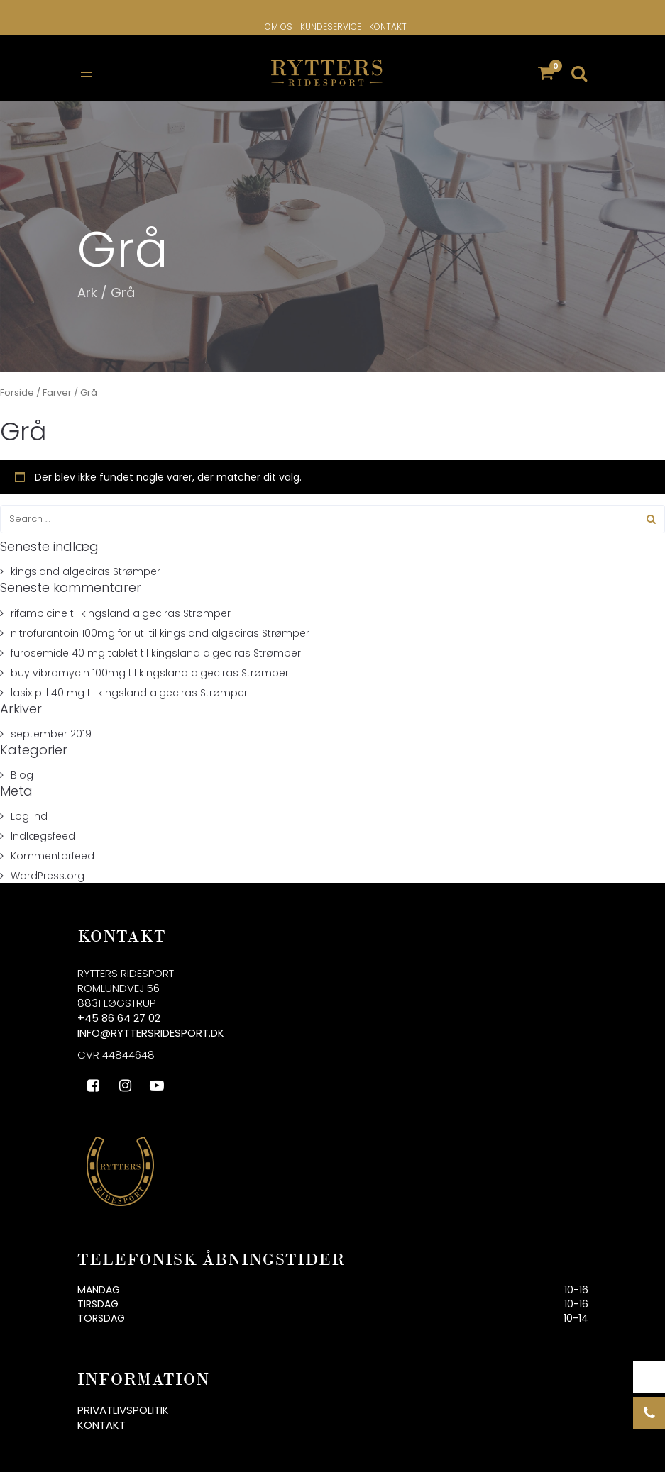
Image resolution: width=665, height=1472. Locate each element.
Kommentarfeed (52, 847)
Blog (22, 766)
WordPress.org (47, 867)
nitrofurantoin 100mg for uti (78, 624)
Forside (17, 384)
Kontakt (388, 27)
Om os (278, 27)
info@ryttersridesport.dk (150, 1024)
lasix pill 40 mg (47, 683)
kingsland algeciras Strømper (85, 563)
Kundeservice (330, 27)
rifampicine (39, 604)
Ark (87, 283)
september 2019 (51, 725)
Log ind (29, 808)
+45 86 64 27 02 (118, 1009)
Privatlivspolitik (123, 1400)
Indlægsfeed (43, 827)
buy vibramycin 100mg (68, 664)
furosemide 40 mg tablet (74, 644)
